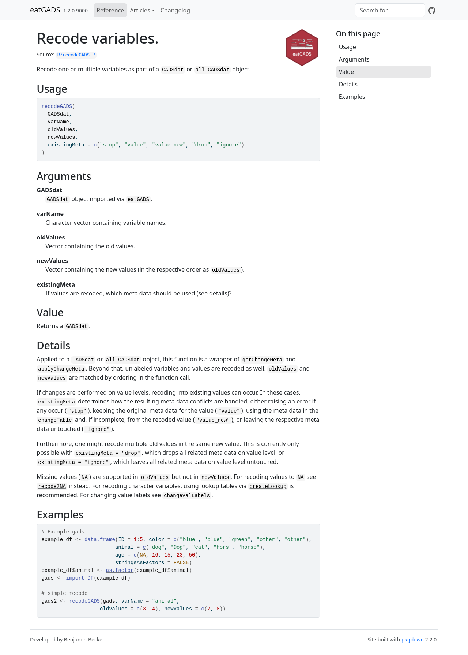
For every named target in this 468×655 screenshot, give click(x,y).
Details (348, 84)
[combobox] (390, 10)
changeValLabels (187, 496)
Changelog (175, 10)
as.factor (120, 570)
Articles (140, 10)
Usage (347, 47)
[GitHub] (431, 10)
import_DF (80, 578)
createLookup (268, 487)
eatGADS (45, 10)
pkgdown (412, 639)
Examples (352, 97)
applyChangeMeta (61, 369)
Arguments (354, 59)
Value (346, 72)
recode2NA (52, 487)
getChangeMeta (262, 360)
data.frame (99, 540)
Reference (110, 10)
